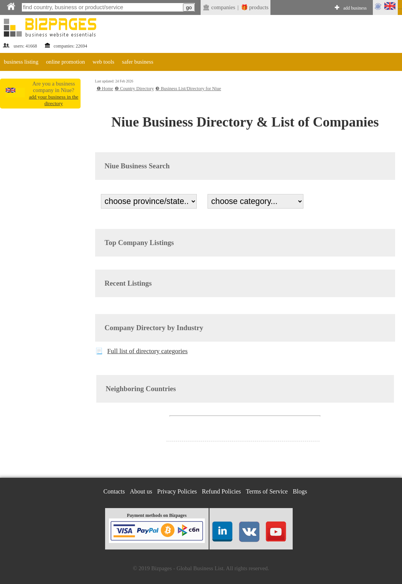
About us (141, 491)
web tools (103, 62)
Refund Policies (221, 491)
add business (355, 8)
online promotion (65, 62)
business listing (21, 62)
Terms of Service (267, 491)
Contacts (114, 491)
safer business (137, 62)
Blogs (300, 491)
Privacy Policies (177, 491)
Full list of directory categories (147, 351)
